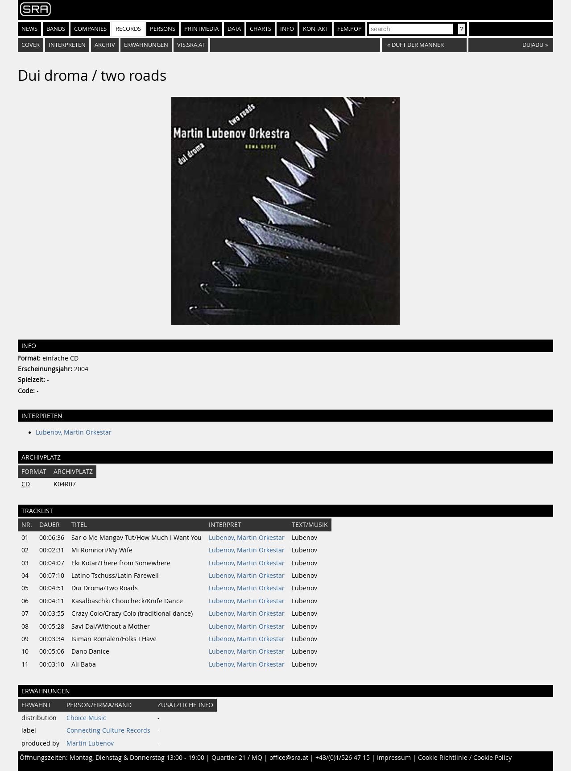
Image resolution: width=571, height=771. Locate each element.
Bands (55, 29)
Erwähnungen (146, 45)
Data (234, 29)
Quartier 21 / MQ (236, 758)
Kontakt (315, 29)
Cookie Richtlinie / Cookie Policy (465, 758)
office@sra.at (288, 758)
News (29, 29)
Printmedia (201, 29)
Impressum (394, 758)
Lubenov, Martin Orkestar (74, 432)
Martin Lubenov (90, 743)
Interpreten (67, 45)
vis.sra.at (191, 45)
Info (287, 29)
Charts (260, 29)
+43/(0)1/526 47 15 (342, 758)
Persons (162, 29)
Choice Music (86, 718)
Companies (90, 29)
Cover (30, 45)
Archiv (105, 45)
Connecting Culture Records (108, 730)
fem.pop (349, 29)
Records (128, 29)
